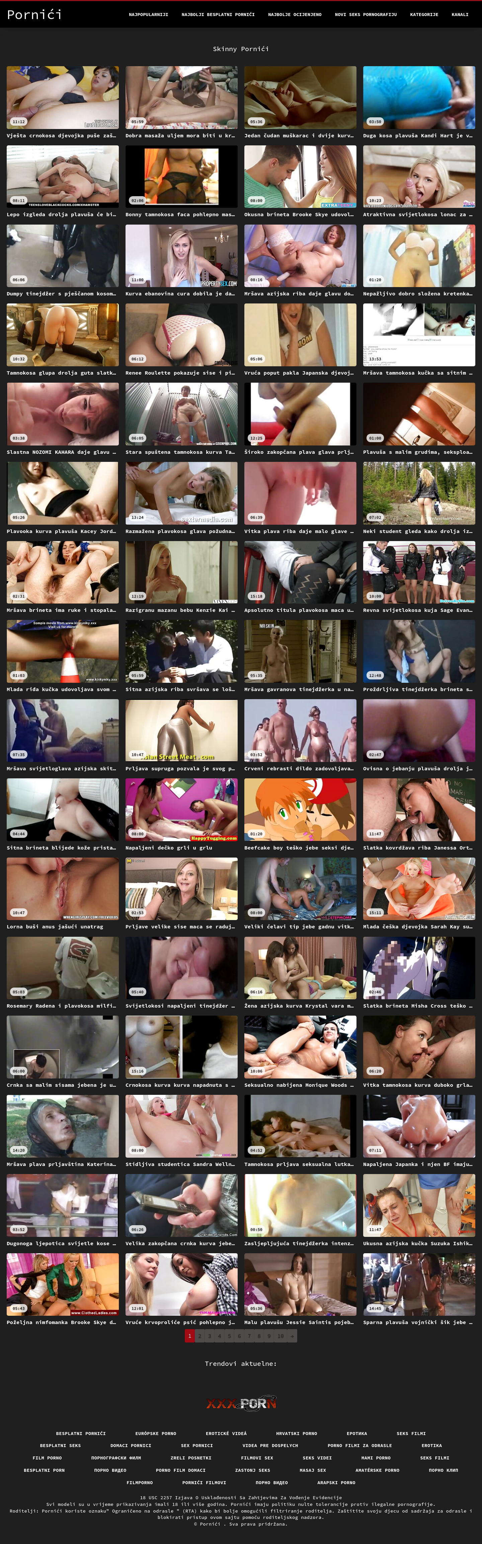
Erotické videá (226, 1433)
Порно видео (110, 1470)
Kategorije (424, 14)
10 (280, 1335)
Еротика (357, 1433)
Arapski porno (336, 1482)
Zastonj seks (252, 1470)
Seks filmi (411, 1433)
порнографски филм (116, 1458)
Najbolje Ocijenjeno (295, 14)
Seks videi (317, 1458)
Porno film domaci (181, 1470)
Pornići (212, 1524)
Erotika (431, 1445)
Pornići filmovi (204, 1482)
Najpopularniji (148, 14)
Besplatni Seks (60, 1445)
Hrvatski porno (296, 1433)
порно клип (444, 1470)
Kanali (460, 14)
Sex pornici (197, 1445)
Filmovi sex (257, 1458)
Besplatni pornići (81, 1433)
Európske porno (155, 1433)
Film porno (47, 1458)
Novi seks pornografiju (366, 14)
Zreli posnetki (191, 1458)
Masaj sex (313, 1470)
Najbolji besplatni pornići (218, 14)
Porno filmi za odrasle (360, 1445)
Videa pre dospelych (270, 1445)
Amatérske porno (377, 1470)
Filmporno (140, 1482)
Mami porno (376, 1458)
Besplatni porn (44, 1470)
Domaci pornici (131, 1445)
